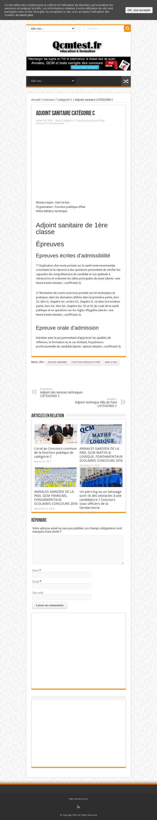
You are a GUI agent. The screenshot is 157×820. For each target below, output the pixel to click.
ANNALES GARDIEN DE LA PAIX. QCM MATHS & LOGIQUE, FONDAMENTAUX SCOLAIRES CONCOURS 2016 (101, 455)
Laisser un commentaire (50, 123)
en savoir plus (24, 15)
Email (35, 581)
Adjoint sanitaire (57, 362)
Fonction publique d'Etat (90, 120)
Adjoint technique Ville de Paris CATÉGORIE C (90, 403)
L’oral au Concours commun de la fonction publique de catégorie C (55, 453)
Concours (49, 99)
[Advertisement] (78, 162)
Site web (37, 592)
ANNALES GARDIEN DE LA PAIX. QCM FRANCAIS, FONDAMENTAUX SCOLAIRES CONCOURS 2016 (56, 498)
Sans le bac (111, 362)
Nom (35, 570)
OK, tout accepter (139, 10)
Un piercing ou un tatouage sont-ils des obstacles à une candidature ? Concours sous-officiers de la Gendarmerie (100, 500)
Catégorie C (64, 99)
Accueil (35, 99)
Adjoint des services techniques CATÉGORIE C (67, 393)
